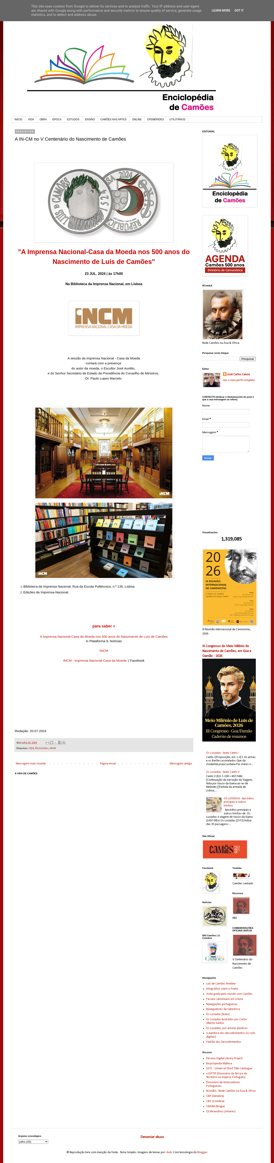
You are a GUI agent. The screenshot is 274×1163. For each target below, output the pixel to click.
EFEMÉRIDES (155, 119)
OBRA (43, 119)
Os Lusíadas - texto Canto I (222, 753)
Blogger (202, 1152)
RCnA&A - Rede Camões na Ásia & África (231, 1091)
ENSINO (90, 119)
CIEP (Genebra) (215, 1096)
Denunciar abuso (152, 1137)
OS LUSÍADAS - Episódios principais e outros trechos (239, 802)
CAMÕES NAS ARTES (113, 119)
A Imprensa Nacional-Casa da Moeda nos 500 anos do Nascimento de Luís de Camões (104, 636)
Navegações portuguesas (221, 1004)
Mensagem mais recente (31, 763)
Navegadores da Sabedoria (223, 1009)
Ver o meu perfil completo (239, 380)
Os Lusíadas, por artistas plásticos (227, 1028)
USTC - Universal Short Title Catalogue (229, 1068)
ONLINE (137, 119)
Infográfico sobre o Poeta (222, 988)
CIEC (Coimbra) (215, 1101)
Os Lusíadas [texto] (217, 1014)
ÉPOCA (56, 119)
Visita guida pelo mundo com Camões (229, 994)
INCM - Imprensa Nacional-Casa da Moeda (94, 660)
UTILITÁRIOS (177, 119)
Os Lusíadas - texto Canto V (223, 772)
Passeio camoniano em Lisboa (224, 999)
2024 (31, 748)
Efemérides (41, 748)
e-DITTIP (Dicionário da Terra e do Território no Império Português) (226, 1075)
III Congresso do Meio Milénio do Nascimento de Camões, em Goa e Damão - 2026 (226, 651)
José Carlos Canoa (238, 374)
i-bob (169, 1152)
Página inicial (108, 763)
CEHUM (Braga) (215, 1106)
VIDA (31, 119)
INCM (104, 650)
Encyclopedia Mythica (219, 1063)
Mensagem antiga (181, 763)
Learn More (221, 10)
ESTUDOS (73, 119)
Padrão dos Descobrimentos (223, 1042)
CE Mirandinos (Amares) (220, 1111)
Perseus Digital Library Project (224, 1058)
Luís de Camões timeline (221, 983)
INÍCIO (18, 119)
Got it (239, 10)
